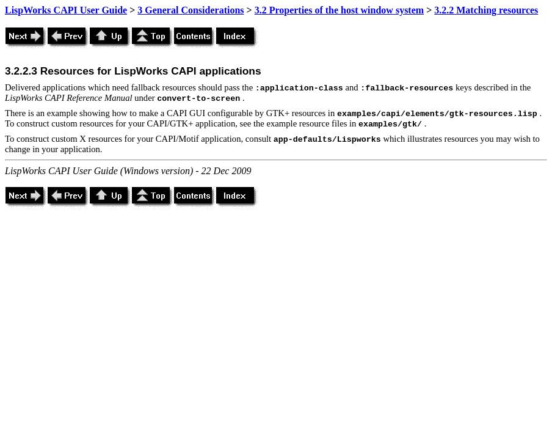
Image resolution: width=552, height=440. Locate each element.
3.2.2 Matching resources (486, 10)
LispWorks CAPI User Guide (66, 10)
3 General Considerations (190, 10)
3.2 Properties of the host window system (339, 10)
